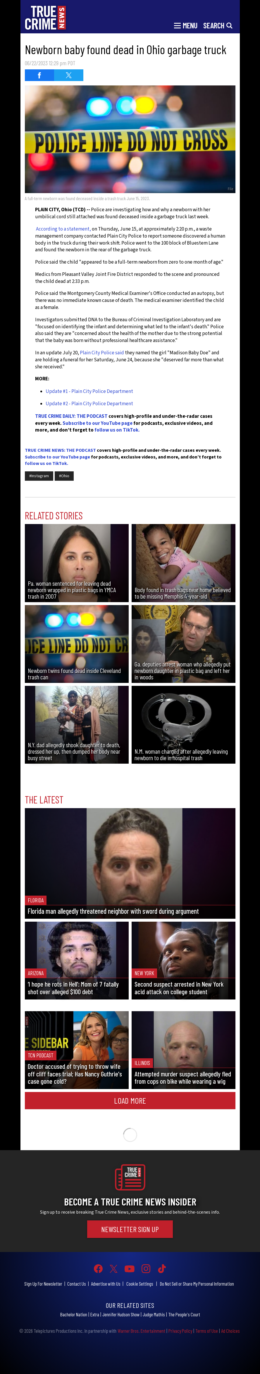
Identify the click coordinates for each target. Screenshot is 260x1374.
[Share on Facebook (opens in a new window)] (39, 75)
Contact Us (76, 1284)
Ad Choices (230, 1331)
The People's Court (184, 1314)
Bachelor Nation (73, 1314)
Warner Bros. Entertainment (141, 1331)
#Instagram (39, 476)
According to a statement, (63, 229)
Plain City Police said (102, 352)
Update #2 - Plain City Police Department (89, 403)
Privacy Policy (180, 1331)
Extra (94, 1314)
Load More (130, 1100)
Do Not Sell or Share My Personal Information (197, 1284)
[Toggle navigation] (185, 24)
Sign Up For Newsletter (43, 1284)
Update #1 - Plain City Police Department (89, 391)
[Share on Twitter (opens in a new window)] (68, 75)
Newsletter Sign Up (130, 1229)
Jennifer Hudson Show (121, 1314)
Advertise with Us (105, 1284)
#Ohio (64, 476)
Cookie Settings (139, 1284)
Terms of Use (206, 1331)
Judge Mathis (154, 1314)
